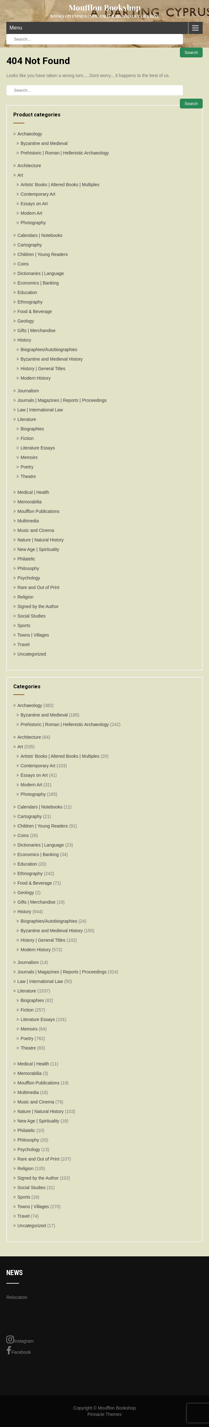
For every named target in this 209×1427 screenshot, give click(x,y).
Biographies (32, 428)
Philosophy (28, 568)
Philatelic (26, 558)
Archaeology (29, 133)
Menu (16, 27)
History (24, 340)
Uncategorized (31, 654)
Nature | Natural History (40, 539)
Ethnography (29, 301)
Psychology (28, 577)
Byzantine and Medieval (44, 143)
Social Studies (31, 616)
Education (27, 292)
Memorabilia (29, 501)
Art (20, 175)
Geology (25, 321)
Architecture (29, 165)
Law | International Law (40, 409)
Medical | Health (33, 492)
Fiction (27, 438)
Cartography (29, 244)
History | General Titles (43, 368)
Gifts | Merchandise (36, 330)
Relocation (16, 1297)
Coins (23, 263)
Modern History (36, 378)
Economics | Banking (38, 282)
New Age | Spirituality (38, 549)
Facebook (18, 1350)
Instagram (20, 1339)
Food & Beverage (34, 311)
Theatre (28, 476)
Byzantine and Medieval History (52, 359)
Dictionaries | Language (40, 273)
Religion (25, 596)
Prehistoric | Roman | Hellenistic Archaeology (65, 152)
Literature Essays (38, 447)
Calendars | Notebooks (39, 235)
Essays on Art (34, 203)
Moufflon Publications (38, 511)
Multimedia (28, 520)
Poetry (27, 466)
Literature (26, 419)
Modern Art (31, 213)
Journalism (28, 390)
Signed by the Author (38, 606)
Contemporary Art (38, 194)
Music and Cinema (35, 530)
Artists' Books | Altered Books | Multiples (60, 184)
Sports (23, 625)
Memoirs (29, 457)
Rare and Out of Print (38, 587)
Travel (23, 644)
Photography (33, 222)
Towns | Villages (33, 635)
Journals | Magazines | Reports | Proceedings (62, 400)
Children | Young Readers (42, 254)
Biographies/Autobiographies (49, 349)
